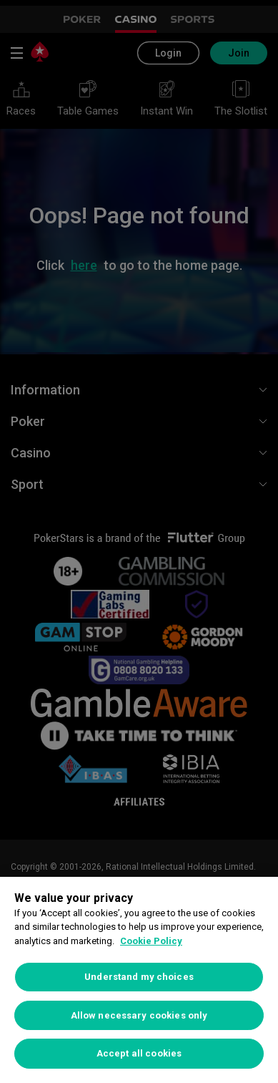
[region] (139, 980)
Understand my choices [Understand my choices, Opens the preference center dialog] (139, 976)
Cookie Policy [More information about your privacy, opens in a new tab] (151, 941)
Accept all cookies (139, 1053)
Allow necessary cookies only (139, 1015)
